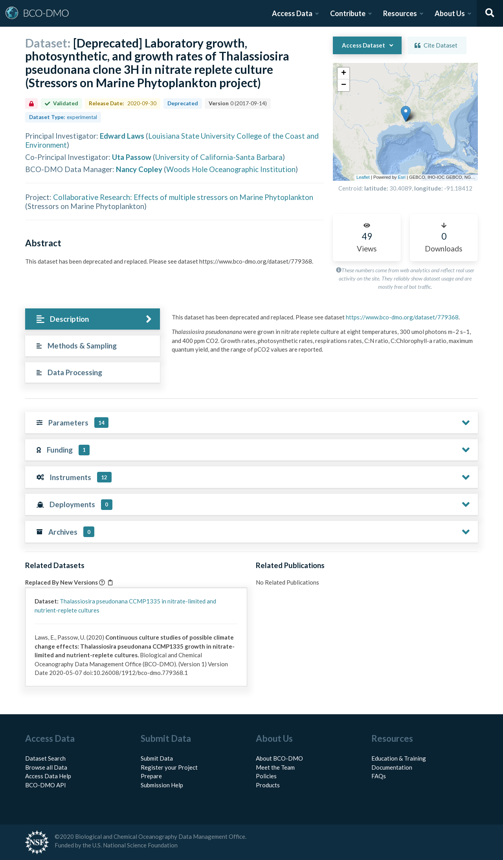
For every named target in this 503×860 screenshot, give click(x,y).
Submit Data (157, 758)
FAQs (378, 775)
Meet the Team (275, 767)
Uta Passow (131, 156)
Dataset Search (45, 758)
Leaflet (363, 177)
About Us (450, 13)
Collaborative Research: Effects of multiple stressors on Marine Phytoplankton (183, 197)
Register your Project (169, 767)
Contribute (347, 13)
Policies (266, 775)
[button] (390, 92)
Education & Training (398, 758)
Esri (401, 177)
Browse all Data (46, 767)
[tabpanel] (323, 336)
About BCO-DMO (279, 758)
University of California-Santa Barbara (219, 156)
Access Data (292, 13)
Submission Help (162, 784)
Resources (400, 13)
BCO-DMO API (45, 784)
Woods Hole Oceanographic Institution (231, 169)
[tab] (92, 319)
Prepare (151, 775)
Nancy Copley (139, 169)
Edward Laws (122, 135)
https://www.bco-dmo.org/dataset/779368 (402, 317)
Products (268, 784)
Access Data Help (48, 775)
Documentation (391, 767)
